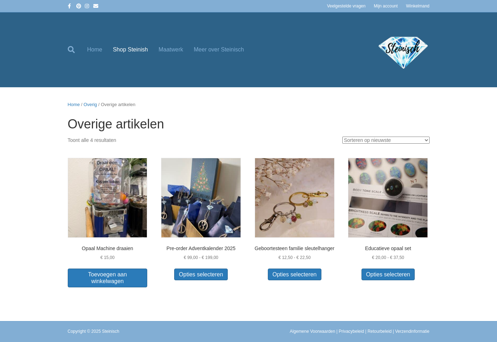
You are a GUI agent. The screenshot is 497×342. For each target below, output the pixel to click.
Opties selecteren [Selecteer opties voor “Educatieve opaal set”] (388, 274)
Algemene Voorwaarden (312, 331)
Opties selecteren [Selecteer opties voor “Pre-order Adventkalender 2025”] (201, 274)
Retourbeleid (380, 331)
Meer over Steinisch (219, 49)
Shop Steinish (130, 49)
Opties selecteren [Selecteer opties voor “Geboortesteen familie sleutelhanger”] (294, 274)
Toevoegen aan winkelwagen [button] (107, 277)
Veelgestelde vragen (346, 6)
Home (95, 49)
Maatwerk (171, 49)
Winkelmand (417, 6)
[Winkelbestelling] (386, 140)
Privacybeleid (351, 331)
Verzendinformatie (412, 331)
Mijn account (386, 6)
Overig (90, 104)
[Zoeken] (75, 50)
